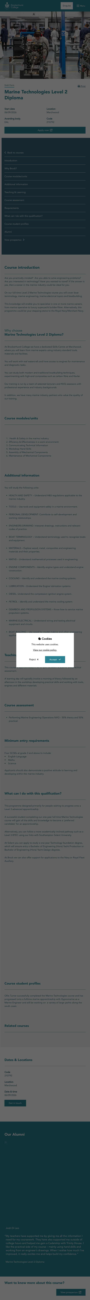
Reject (32, 659)
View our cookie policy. (45, 650)
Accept (53, 659)
